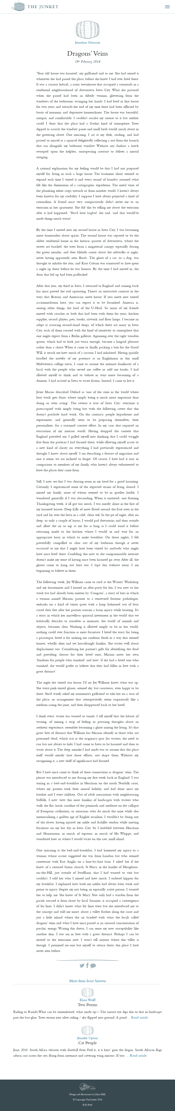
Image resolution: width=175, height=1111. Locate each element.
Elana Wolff (87, 1000)
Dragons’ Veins (87, 53)
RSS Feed (87, 1104)
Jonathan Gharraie (87, 42)
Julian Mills (100, 1094)
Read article (139, 1017)
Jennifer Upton (87, 1038)
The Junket (43, 6)
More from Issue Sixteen (87, 981)
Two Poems (87, 1004)
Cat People (87, 1042)
